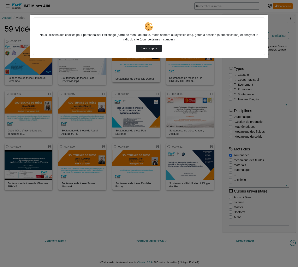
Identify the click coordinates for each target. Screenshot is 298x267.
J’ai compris (149, 48)
